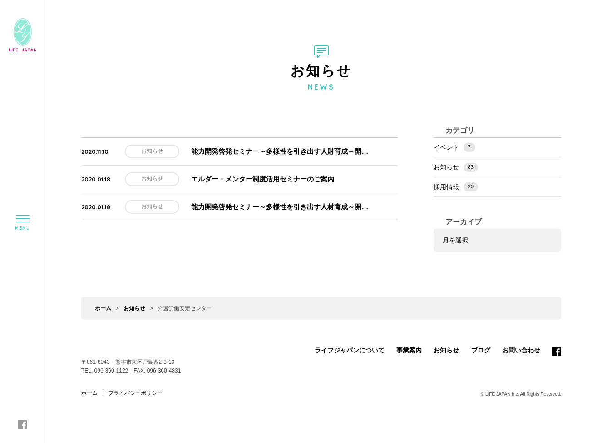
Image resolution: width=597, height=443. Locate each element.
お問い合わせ (521, 350)
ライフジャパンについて (350, 350)
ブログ (480, 350)
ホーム (103, 308)
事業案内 (409, 350)
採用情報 (456, 186)
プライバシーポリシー (135, 393)
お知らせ (456, 167)
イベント (454, 147)
